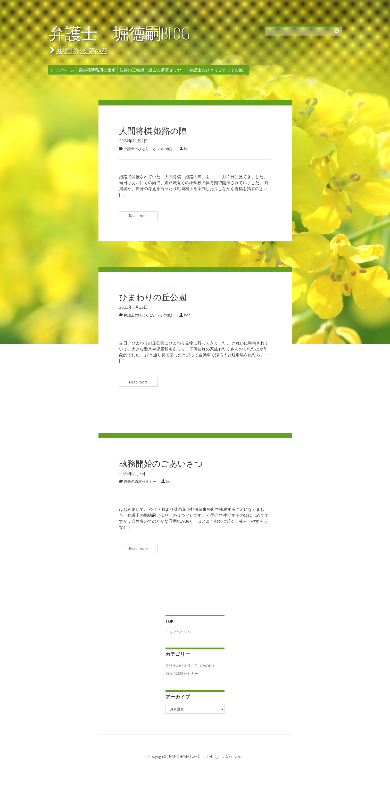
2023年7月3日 (132, 473)
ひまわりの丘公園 (152, 296)
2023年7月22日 (133, 307)
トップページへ (178, 631)
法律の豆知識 (132, 70)
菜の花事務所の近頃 (97, 70)
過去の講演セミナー (166, 70)
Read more (138, 215)
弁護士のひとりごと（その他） (218, 70)
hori (187, 148)
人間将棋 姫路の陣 (153, 130)
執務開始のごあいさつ (161, 463)
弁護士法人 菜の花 (81, 50)
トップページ (62, 70)
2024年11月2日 (133, 141)
